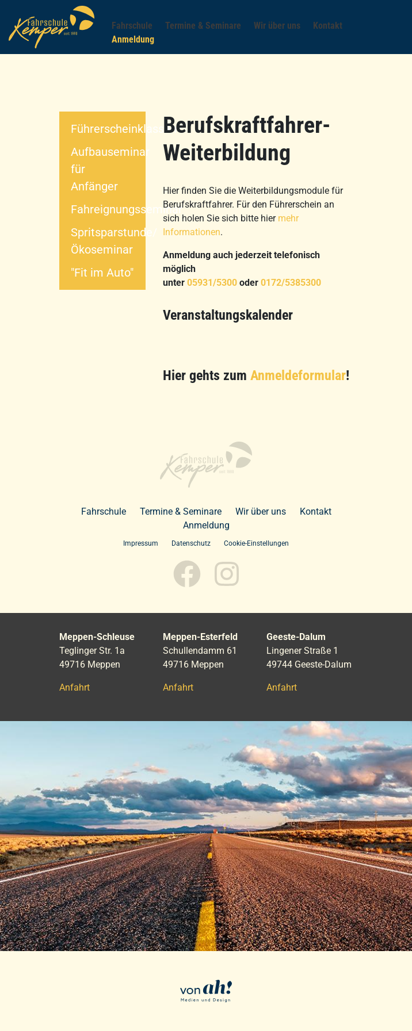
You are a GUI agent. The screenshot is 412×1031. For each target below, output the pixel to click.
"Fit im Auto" (102, 272)
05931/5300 (212, 282)
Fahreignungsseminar (108, 209)
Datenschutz (191, 543)
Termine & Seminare (181, 511)
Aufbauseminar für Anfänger (108, 169)
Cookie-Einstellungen (256, 543)
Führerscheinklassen (108, 129)
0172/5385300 (291, 282)
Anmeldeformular (298, 375)
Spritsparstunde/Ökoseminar (108, 240)
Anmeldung (206, 525)
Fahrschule (103, 511)
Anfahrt (74, 687)
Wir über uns (260, 511)
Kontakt (315, 511)
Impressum (140, 543)
